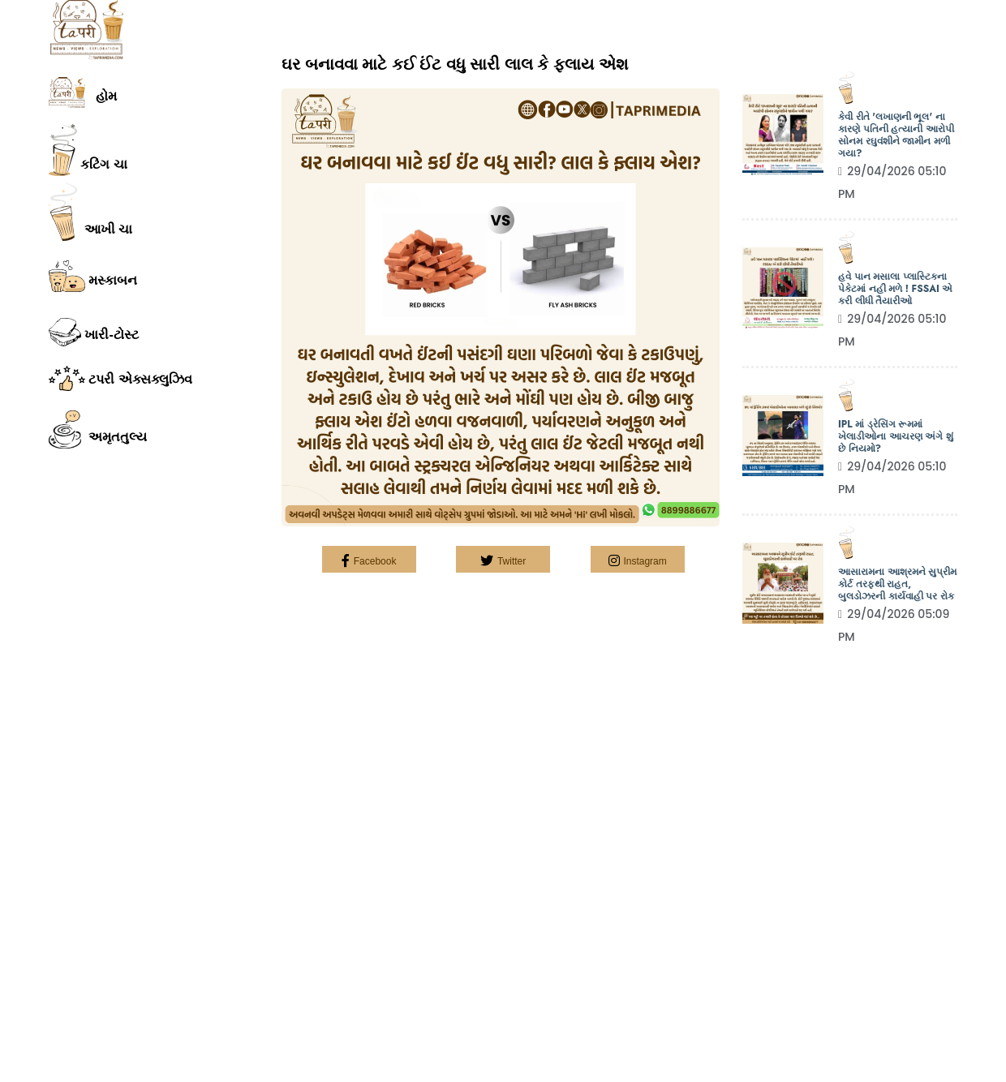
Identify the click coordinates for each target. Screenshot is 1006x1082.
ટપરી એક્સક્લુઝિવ (120, 378)
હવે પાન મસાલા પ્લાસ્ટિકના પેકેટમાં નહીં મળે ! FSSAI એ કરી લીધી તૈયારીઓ (895, 289)
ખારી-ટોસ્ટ (94, 332)
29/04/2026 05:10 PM (892, 182)
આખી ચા (90, 211)
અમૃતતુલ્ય (98, 429)
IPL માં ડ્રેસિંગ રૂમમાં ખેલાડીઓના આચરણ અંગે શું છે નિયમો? (895, 437)
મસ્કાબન (93, 276)
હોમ (83, 92)
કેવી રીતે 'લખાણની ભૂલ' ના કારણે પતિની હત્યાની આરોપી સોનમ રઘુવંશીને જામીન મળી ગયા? (896, 135)
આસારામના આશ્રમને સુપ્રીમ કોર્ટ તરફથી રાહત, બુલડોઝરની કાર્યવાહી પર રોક (897, 584)
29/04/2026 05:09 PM (894, 625)
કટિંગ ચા (88, 150)
